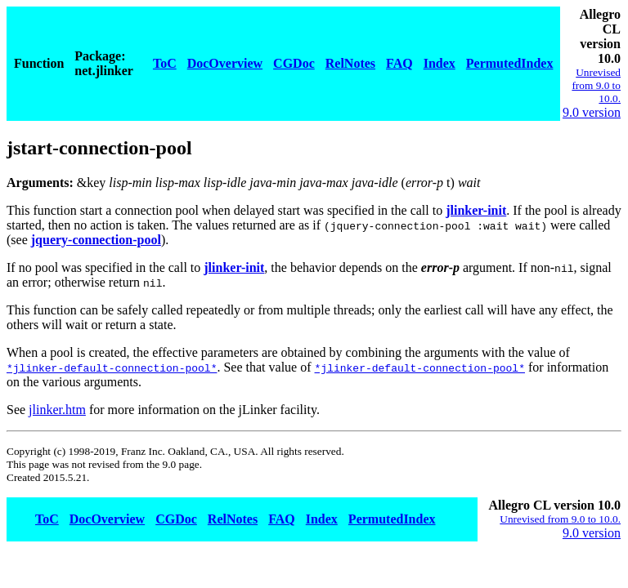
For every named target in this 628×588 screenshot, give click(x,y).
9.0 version (592, 112)
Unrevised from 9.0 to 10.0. (596, 85)
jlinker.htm (57, 409)
